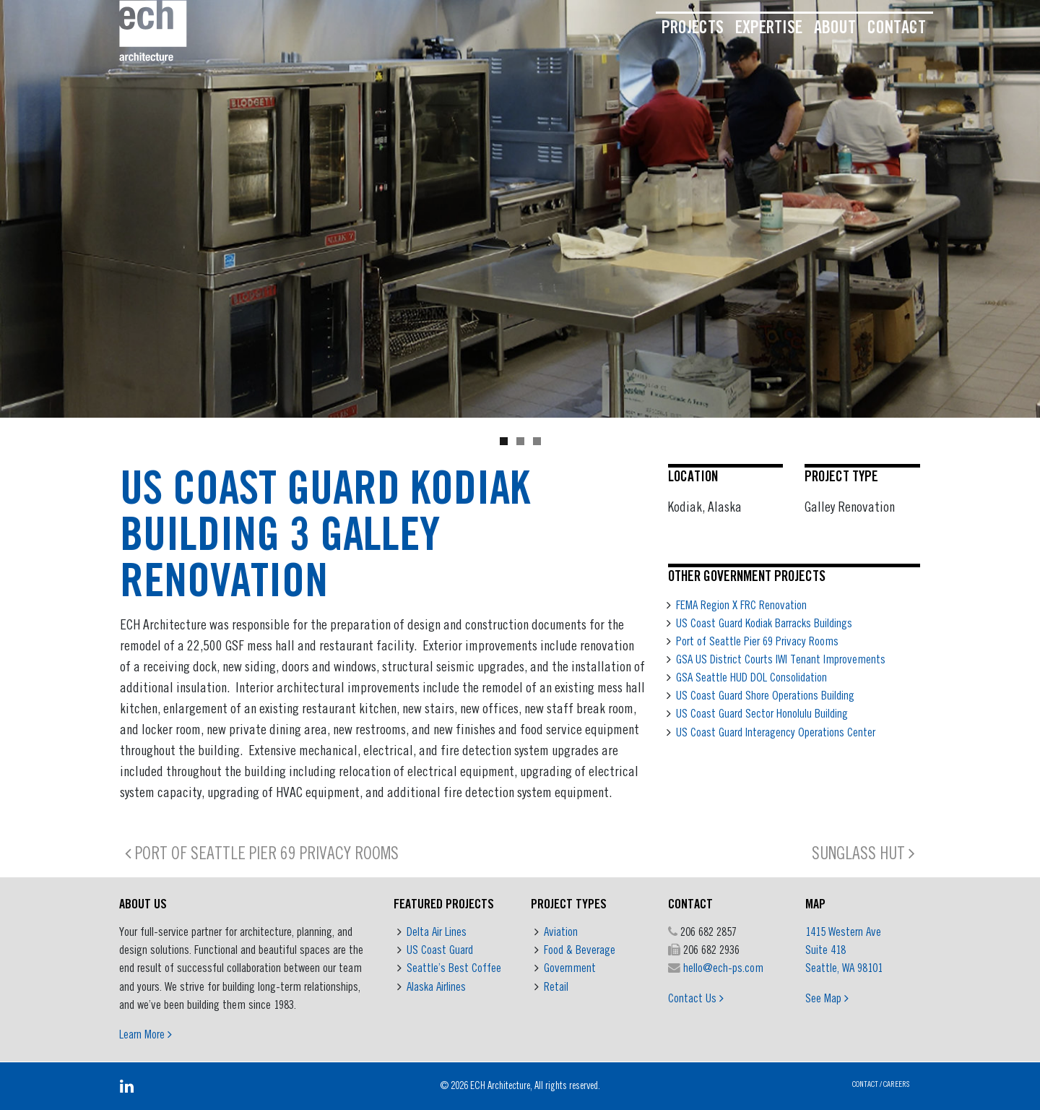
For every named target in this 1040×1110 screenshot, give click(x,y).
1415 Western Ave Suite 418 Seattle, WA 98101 (844, 949)
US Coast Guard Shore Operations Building (765, 695)
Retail (556, 986)
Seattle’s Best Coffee (454, 967)
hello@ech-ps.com (723, 967)
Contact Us (696, 998)
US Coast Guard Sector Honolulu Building (762, 713)
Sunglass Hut (863, 853)
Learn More (145, 1034)
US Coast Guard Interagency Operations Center (775, 732)
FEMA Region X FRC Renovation (741, 605)
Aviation (561, 931)
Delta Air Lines (437, 931)
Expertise (768, 27)
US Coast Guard (440, 949)
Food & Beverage (579, 949)
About (835, 27)
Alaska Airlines (436, 986)
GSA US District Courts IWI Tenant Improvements (780, 659)
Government (570, 967)
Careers (896, 1083)
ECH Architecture (500, 1085)
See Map (827, 998)
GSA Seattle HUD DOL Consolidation (751, 677)
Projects (693, 27)
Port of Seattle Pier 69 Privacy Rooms (757, 641)
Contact (896, 27)
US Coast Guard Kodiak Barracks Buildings (764, 623)
